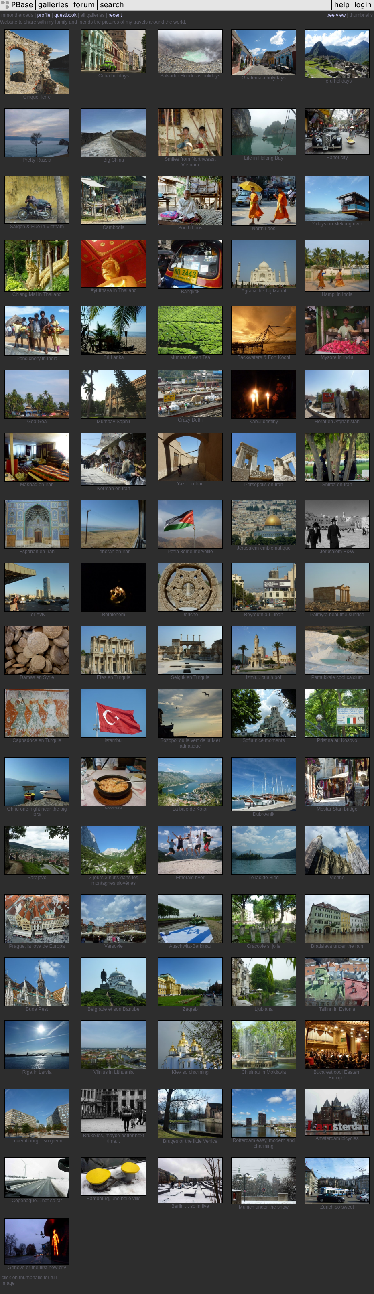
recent (115, 15)
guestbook (65, 15)
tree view (336, 15)
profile (44, 15)
